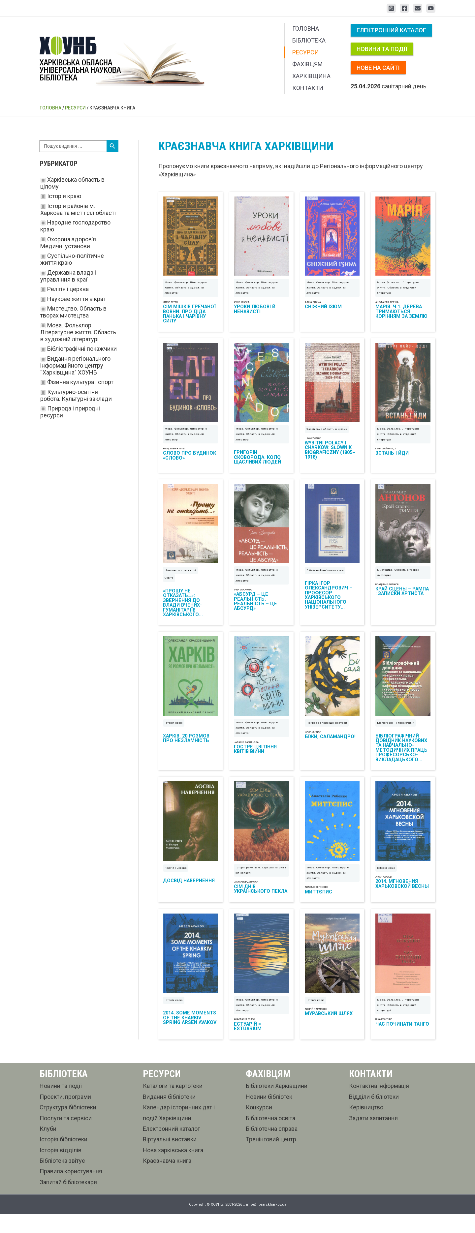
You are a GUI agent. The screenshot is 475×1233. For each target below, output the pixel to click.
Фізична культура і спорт (80, 381)
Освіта (169, 587)
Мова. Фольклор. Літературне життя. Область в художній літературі (78, 332)
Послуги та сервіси (66, 1136)
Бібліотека (309, 40)
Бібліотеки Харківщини (276, 1104)
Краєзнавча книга (167, 1179)
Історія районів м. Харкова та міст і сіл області (78, 209)
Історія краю (64, 196)
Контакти (307, 87)
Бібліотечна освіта (270, 1136)
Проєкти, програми (65, 1115)
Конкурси (259, 1126)
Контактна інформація (379, 1104)
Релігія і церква (68, 289)
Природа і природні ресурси (326, 735)
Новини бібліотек (269, 1115)
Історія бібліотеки (63, 1158)
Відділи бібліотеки (374, 1115)
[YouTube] (430, 8)
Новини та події (382, 48)
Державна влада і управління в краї (68, 276)
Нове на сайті (378, 67)
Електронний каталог (391, 30)
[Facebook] (404, 8)
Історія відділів (60, 1168)
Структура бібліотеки (68, 1126)
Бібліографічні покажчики (82, 348)
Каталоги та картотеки (173, 1104)
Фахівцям (307, 64)
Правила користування (71, 1190)
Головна (305, 28)
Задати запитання (373, 1136)
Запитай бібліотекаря (68, 1200)
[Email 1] (417, 8)
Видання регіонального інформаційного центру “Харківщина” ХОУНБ (75, 365)
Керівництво (366, 1126)
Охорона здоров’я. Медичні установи (68, 243)
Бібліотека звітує (62, 1179)
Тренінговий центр (271, 1158)
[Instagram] (391, 8)
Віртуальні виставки (170, 1158)
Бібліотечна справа (272, 1147)
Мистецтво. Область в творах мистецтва (73, 312)
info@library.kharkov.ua (266, 1223)
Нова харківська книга (173, 1168)
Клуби (48, 1147)
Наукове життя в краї (76, 298)
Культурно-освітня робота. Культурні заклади (76, 395)
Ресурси (305, 52)
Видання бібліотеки (169, 1115)
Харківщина (311, 76)
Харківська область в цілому (326, 435)
